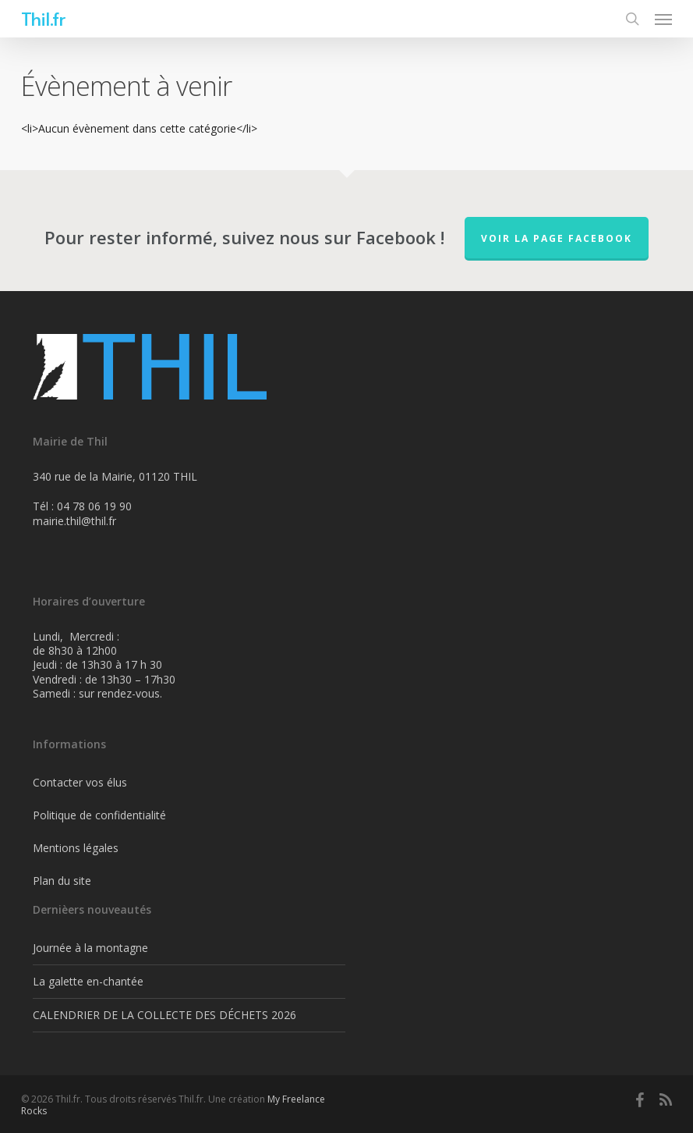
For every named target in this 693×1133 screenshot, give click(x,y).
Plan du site (62, 880)
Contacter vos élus (80, 782)
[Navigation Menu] (663, 19)
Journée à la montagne (90, 947)
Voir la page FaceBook (556, 238)
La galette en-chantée (88, 981)
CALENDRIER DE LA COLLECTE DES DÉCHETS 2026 (164, 1014)
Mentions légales (75, 847)
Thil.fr (43, 18)
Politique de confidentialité (99, 815)
